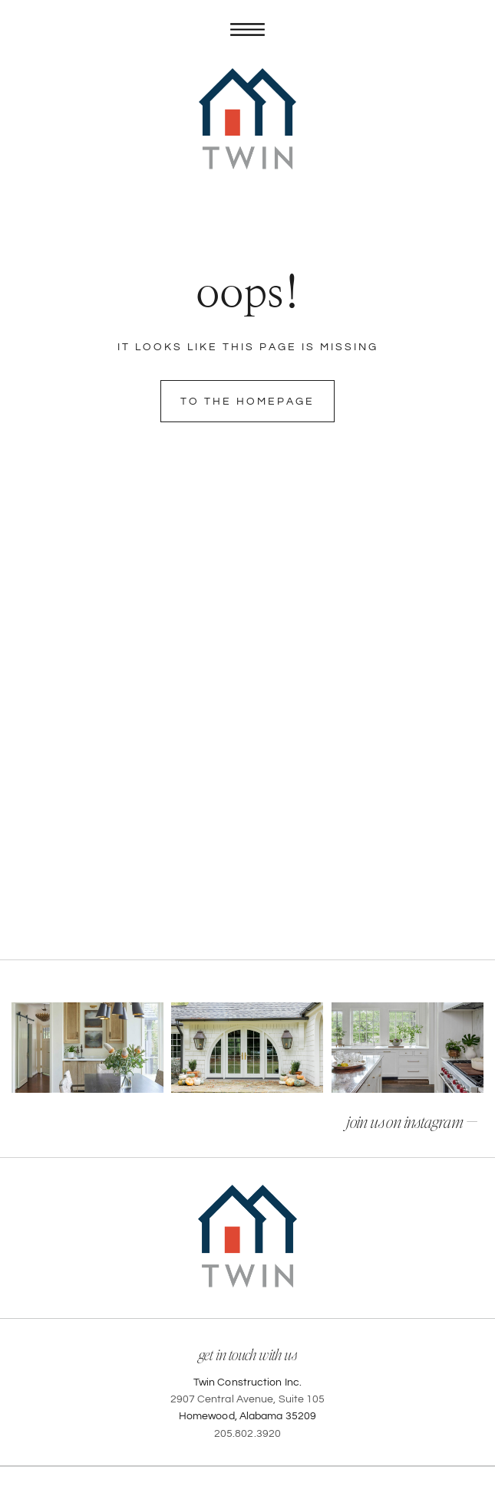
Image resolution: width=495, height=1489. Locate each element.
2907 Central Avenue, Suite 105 (247, 1399)
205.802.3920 (247, 1433)
